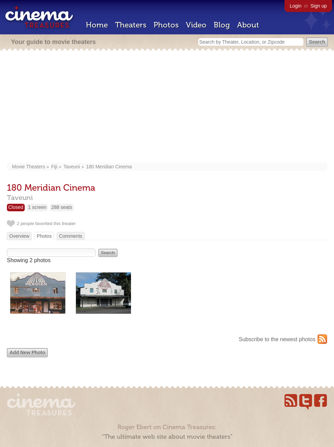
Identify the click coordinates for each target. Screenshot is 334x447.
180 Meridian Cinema (109, 166)
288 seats (61, 207)
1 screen (37, 207)
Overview (19, 236)
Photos (166, 25)
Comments (70, 236)
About (248, 25)
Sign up (319, 6)
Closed (15, 207)
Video (196, 25)
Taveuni (72, 166)
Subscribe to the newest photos (277, 339)
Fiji (54, 166)
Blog (222, 25)
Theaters (130, 25)
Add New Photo (27, 352)
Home (97, 25)
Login (295, 6)
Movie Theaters (28, 166)
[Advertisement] (167, 107)
